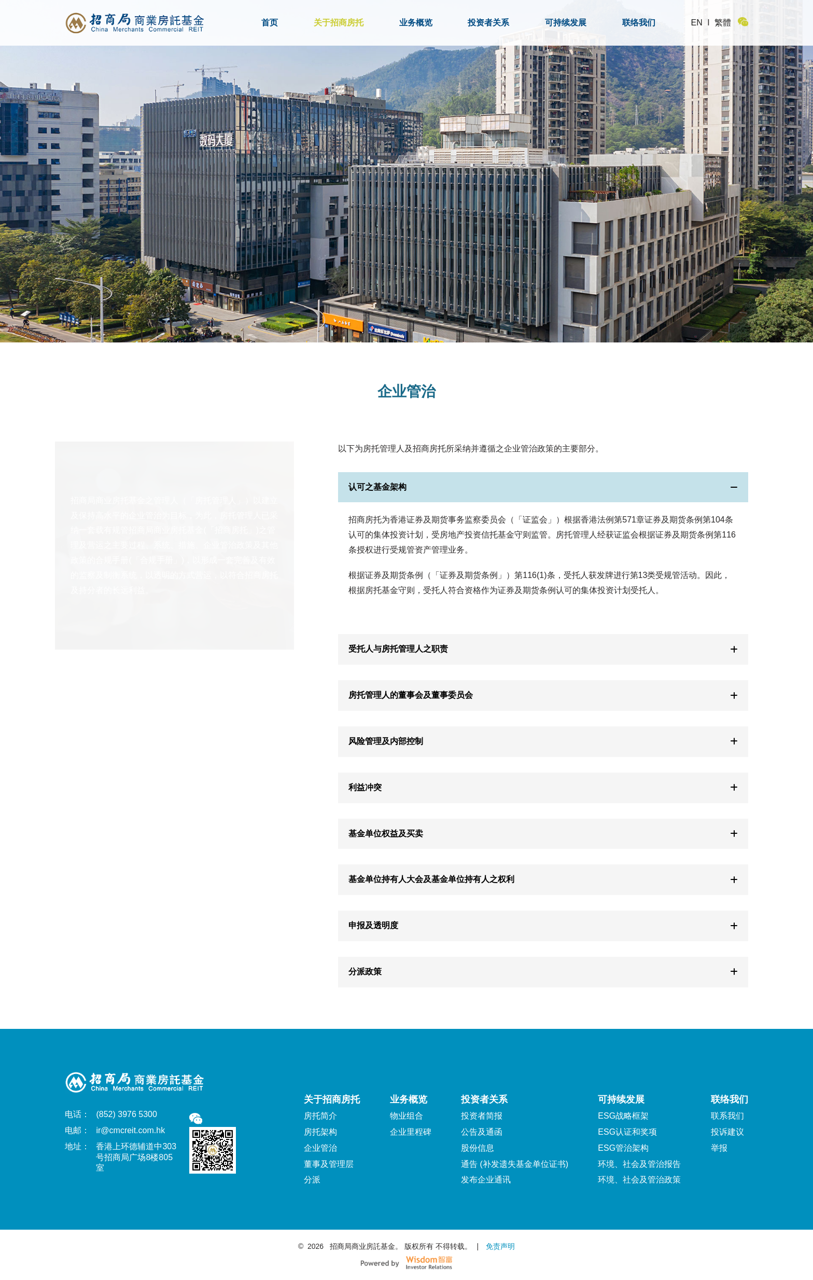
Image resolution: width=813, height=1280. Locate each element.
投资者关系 (488, 22)
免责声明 (499, 1246)
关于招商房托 (338, 22)
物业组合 (406, 1115)
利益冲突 (542, 787)
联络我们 (638, 22)
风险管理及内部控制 (542, 741)
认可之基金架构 (542, 487)
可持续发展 (565, 22)
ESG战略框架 (623, 1115)
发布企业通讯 (486, 1179)
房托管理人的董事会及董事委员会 (542, 695)
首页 (269, 22)
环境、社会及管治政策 (639, 1179)
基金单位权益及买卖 (542, 833)
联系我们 (727, 1115)
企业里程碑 (410, 1131)
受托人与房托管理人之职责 (542, 648)
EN (697, 22)
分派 (312, 1179)
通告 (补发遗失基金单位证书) (514, 1164)
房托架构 (320, 1131)
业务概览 (415, 22)
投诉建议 (727, 1131)
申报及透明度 (542, 925)
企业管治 (320, 1148)
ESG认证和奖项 (627, 1131)
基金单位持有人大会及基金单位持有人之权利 (542, 879)
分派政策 (542, 971)
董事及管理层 (329, 1164)
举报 (719, 1148)
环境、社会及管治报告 (639, 1164)
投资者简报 (481, 1115)
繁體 (722, 22)
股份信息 (477, 1148)
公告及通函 (481, 1131)
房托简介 (320, 1115)
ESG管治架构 (623, 1148)
